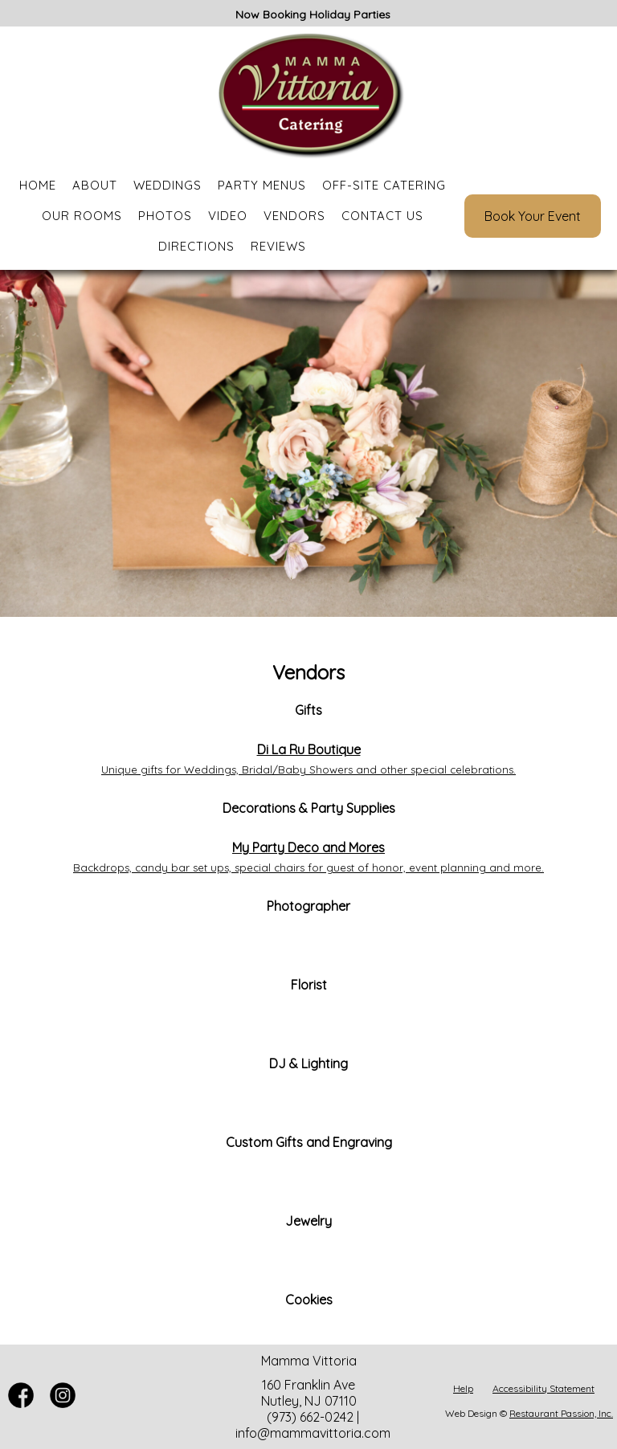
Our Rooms (82, 215)
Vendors (294, 215)
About (94, 185)
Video (227, 215)
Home (37, 185)
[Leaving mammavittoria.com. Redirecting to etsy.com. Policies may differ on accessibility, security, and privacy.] (308, 1181)
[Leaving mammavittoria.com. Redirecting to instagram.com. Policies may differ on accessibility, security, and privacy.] (308, 1339)
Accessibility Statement (543, 1388)
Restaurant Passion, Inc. (561, 1413)
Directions (196, 246)
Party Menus (262, 185)
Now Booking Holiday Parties (312, 14)
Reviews (278, 246)
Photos (165, 215)
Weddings (167, 185)
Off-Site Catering (384, 185)
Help (463, 1388)
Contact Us (382, 215)
